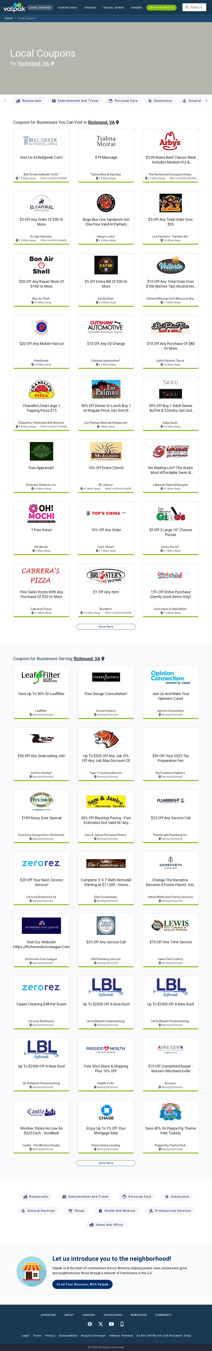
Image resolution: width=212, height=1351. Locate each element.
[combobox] (194, 7)
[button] (114, 8)
